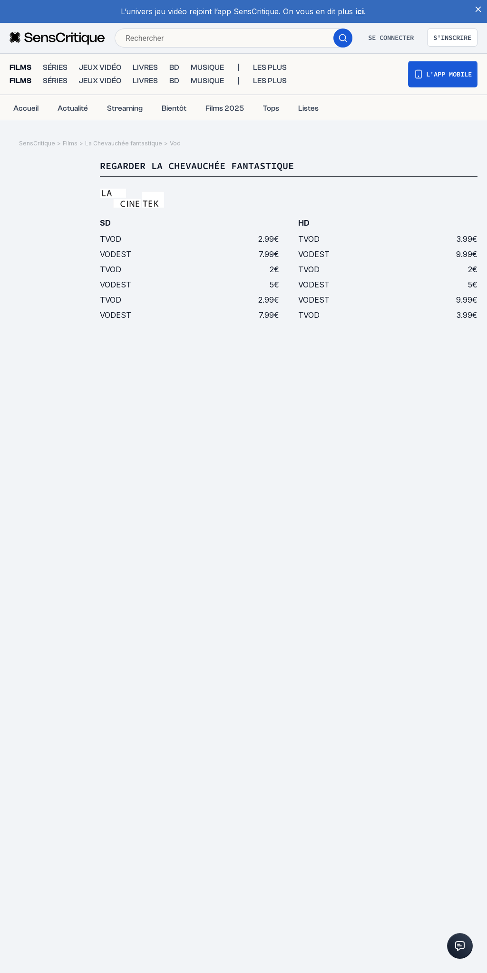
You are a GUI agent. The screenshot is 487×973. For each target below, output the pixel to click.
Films (70, 143)
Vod (175, 143)
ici (359, 11)
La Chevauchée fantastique (123, 143)
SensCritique (37, 143)
